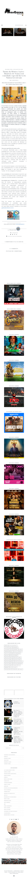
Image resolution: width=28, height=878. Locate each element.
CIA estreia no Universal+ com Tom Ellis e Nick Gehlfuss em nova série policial (18, 722)
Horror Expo (7, 791)
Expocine (6, 786)
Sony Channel (7, 807)
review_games (13, 667)
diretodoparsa (14, 649)
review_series (8, 669)
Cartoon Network (8, 782)
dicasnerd (7, 649)
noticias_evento (8, 657)
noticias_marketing (9, 661)
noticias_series (8, 663)
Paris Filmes (7, 798)
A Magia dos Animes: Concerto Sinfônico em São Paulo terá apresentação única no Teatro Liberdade (18, 732)
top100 (20, 669)
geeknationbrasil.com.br (8, 208)
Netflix (5, 795)
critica (6, 645)
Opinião (15, 665)
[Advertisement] (14, 51)
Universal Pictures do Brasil (10, 811)
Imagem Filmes (7, 758)
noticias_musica (19, 661)
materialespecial (9, 651)
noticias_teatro (8, 665)
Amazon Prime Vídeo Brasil (10, 773)
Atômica (6, 777)
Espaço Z (6, 756)
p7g (19, 665)
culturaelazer (8, 647)
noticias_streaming (17, 236)
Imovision (6, 760)
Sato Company (7, 802)
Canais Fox (6, 780)
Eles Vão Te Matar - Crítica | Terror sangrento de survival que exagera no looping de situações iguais (18, 714)
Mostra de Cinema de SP (9, 793)
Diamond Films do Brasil (9, 754)
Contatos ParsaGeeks (17, 702)
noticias (10, 236)
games (20, 649)
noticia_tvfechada (16, 653)
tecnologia (15, 669)
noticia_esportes (18, 651)
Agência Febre (7, 771)
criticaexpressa (13, 645)
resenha (7, 667)
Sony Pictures (7, 809)
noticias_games (8, 659)
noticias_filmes (17, 657)
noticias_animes (13, 655)
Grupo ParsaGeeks (14, 873)
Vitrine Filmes (7, 763)
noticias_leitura (17, 659)
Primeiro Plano (7, 800)
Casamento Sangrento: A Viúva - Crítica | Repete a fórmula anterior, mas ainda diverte (18, 739)
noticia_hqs (7, 653)
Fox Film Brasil (7, 789)
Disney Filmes (7, 784)
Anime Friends (7, 775)
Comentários (14, 80)
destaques (15, 647)
